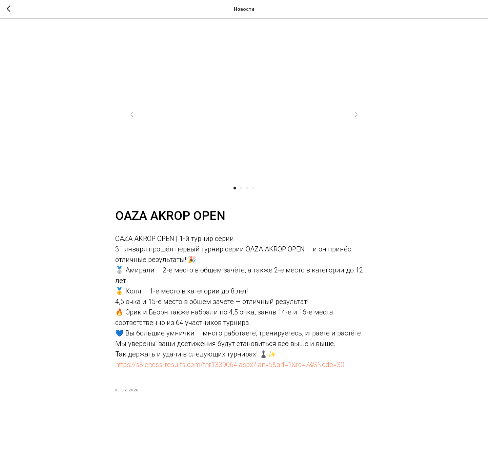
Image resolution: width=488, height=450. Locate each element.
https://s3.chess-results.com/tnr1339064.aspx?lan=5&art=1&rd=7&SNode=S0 (229, 366)
